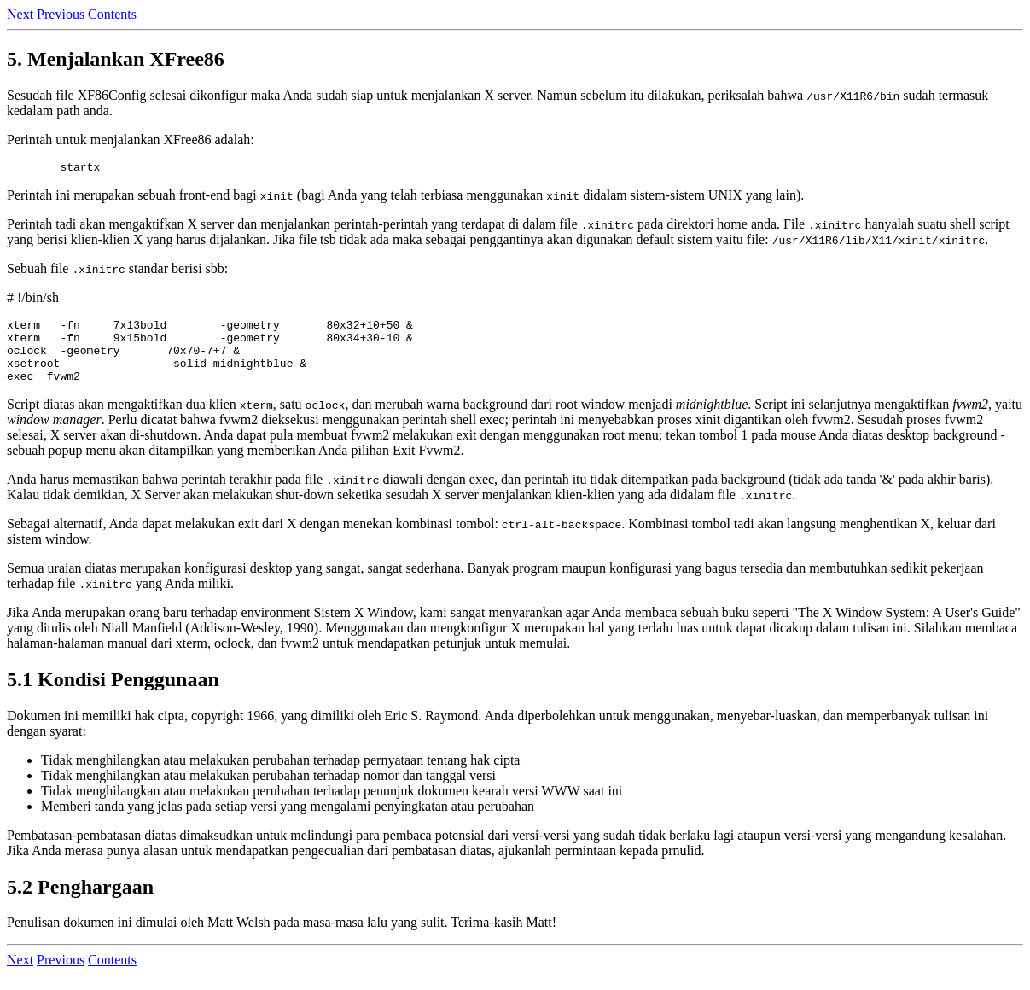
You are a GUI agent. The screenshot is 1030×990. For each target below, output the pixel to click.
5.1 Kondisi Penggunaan (113, 695)
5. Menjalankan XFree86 (115, 59)
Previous (60, 14)
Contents (112, 14)
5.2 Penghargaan (80, 902)
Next (20, 14)
